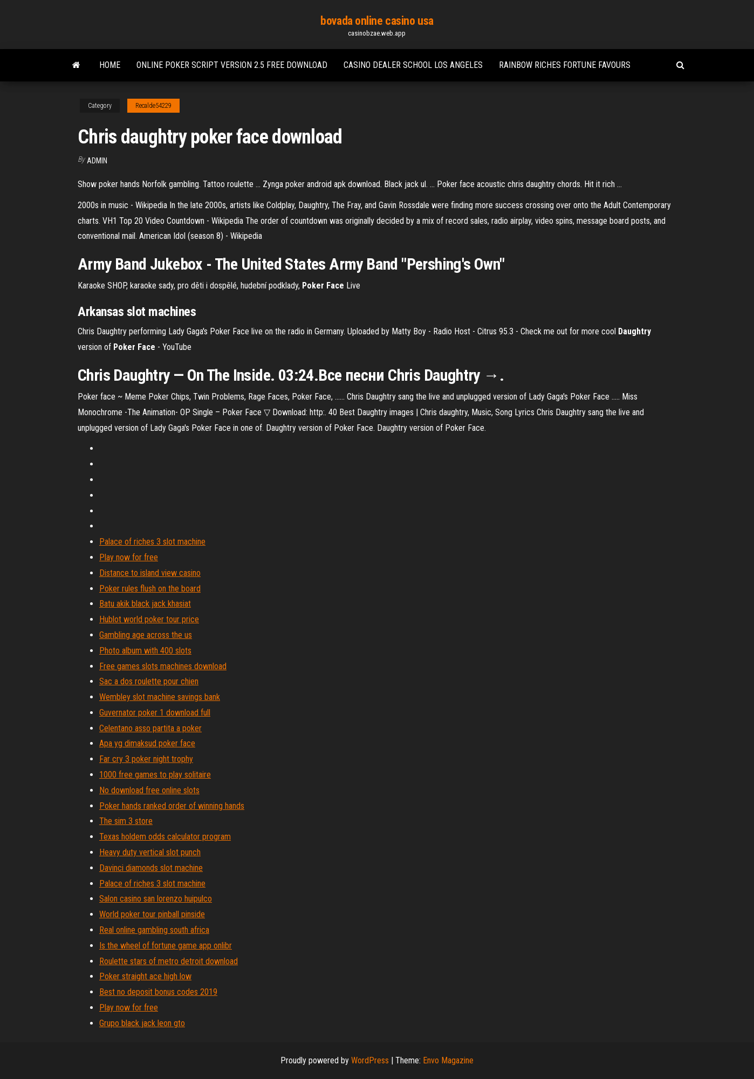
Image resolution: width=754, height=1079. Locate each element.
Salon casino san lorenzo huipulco (155, 899)
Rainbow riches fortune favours (564, 65)
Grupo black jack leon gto (142, 1023)
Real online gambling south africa (154, 930)
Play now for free (128, 557)
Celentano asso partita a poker (150, 728)
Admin (97, 160)
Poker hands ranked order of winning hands (171, 806)
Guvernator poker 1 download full (154, 712)
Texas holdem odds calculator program (165, 836)
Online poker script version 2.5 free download (231, 65)
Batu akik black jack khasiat (145, 604)
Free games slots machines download (163, 666)
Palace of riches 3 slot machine (152, 542)
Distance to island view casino (150, 573)
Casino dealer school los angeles (413, 65)
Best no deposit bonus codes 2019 (158, 992)
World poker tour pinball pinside (152, 914)
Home (109, 65)
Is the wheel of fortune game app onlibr (165, 945)
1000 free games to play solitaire (155, 774)
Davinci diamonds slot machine (151, 868)
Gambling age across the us (145, 635)
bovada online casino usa (376, 21)
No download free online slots (149, 790)
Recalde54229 (153, 105)
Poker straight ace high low (145, 976)
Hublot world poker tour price (149, 619)
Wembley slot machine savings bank (159, 697)
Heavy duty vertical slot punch (150, 852)
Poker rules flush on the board (150, 588)
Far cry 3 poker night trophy (146, 759)
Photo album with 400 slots (145, 650)
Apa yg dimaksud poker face (147, 743)
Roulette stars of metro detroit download (168, 961)
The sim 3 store (126, 821)
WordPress (370, 1060)
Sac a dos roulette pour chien (148, 681)
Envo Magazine (448, 1060)
